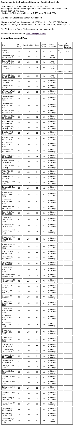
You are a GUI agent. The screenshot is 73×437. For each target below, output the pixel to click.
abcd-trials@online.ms (36, 34)
